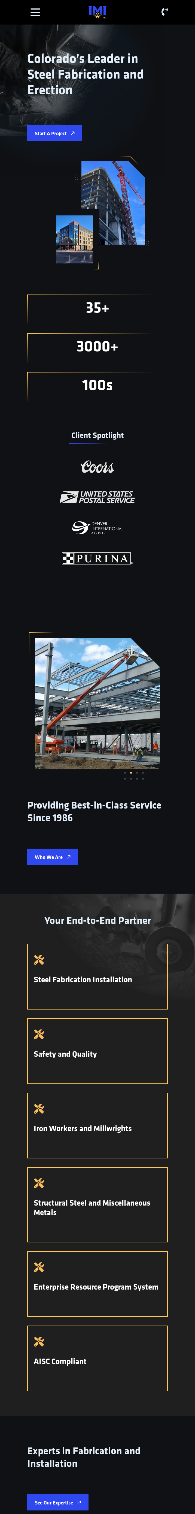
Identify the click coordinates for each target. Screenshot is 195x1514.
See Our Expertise (58, 1502)
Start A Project (55, 133)
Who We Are (53, 856)
